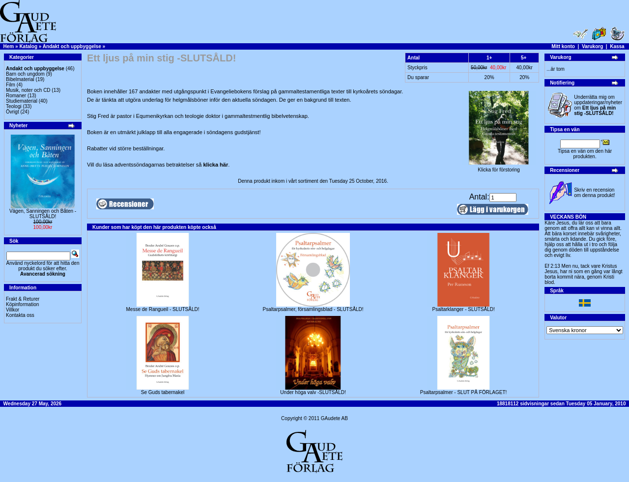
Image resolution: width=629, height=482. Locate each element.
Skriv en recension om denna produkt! (594, 192)
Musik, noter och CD (28, 90)
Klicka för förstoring (499, 167)
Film (10, 84)
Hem (8, 46)
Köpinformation (22, 304)
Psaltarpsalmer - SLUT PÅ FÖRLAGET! (463, 392)
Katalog (28, 46)
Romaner (16, 95)
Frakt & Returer (22, 299)
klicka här (215, 165)
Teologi (14, 106)
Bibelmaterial (20, 79)
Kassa (617, 46)
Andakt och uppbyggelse (72, 46)
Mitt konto (563, 46)
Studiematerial (21, 101)
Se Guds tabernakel (162, 392)
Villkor (12, 309)
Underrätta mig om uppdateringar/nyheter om (598, 105)
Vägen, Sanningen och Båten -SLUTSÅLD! (42, 213)
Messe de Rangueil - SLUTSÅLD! (163, 309)
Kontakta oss (20, 315)
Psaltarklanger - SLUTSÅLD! (463, 309)
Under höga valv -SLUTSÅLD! (312, 392)
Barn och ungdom (25, 74)
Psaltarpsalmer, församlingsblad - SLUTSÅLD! (313, 309)
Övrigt (12, 111)
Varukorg (592, 46)
